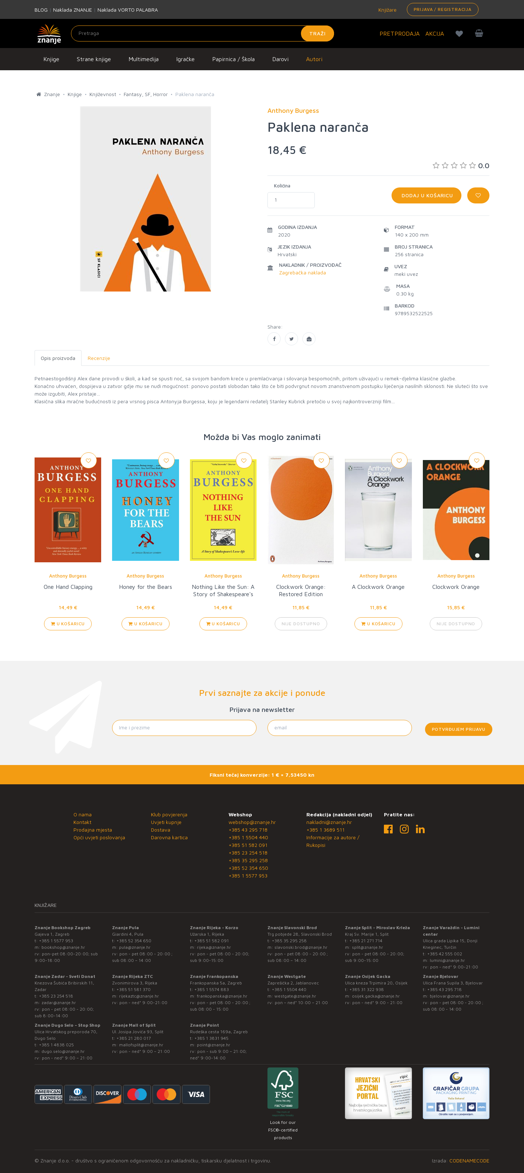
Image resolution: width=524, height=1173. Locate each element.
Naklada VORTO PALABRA (128, 10)
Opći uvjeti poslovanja (99, 837)
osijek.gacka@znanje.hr (376, 996)
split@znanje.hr (367, 947)
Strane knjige (94, 59)
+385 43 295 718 (248, 830)
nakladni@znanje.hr (329, 822)
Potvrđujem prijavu (458, 729)
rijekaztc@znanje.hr (139, 996)
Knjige (51, 59)
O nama (83, 814)
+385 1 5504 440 (248, 837)
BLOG (41, 10)
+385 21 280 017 (133, 1038)
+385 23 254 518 (248, 852)
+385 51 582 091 (248, 845)
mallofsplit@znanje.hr (141, 1044)
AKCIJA (434, 33)
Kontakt (82, 822)
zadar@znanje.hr (58, 1002)
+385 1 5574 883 (211, 989)
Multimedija (143, 59)
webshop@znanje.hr (252, 822)
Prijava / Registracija (443, 9)
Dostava (160, 830)
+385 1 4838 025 (56, 1044)
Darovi (280, 59)
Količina (282, 186)
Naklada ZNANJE (72, 10)
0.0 (461, 165)
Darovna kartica (169, 837)
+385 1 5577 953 (248, 875)
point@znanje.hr (213, 1044)
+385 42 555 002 (444, 953)
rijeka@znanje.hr (214, 947)
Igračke (185, 59)
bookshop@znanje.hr (63, 947)
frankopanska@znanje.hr (222, 996)
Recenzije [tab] (99, 358)
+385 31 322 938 (366, 989)
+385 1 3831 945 (211, 1038)
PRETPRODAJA (400, 33)
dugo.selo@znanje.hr (63, 1051)
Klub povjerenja (169, 814)
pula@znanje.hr (135, 947)
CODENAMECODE (469, 1160)
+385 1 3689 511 (325, 830)
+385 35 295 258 (248, 860)
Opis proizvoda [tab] (58, 358)
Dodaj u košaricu (426, 195)
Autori (314, 59)
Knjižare (387, 10)
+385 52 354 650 (248, 868)
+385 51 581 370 (133, 989)
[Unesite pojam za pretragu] (202, 33)
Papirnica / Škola (233, 59)
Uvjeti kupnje (166, 822)
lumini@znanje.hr (447, 960)
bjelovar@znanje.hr (450, 996)
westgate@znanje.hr (295, 996)
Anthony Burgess (68, 576)
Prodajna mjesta (93, 830)
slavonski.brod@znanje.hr (301, 947)
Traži (317, 33)
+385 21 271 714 (365, 940)
